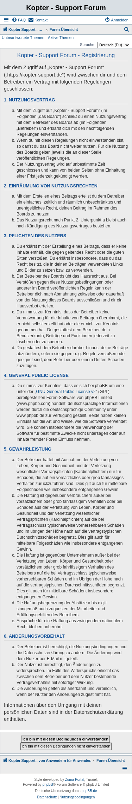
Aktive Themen (61, 37)
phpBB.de (89, 791)
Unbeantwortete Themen (23, 37)
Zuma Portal (74, 780)
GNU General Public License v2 (65, 391)
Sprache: (87, 44)
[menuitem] (19, 20)
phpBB (48, 784)
